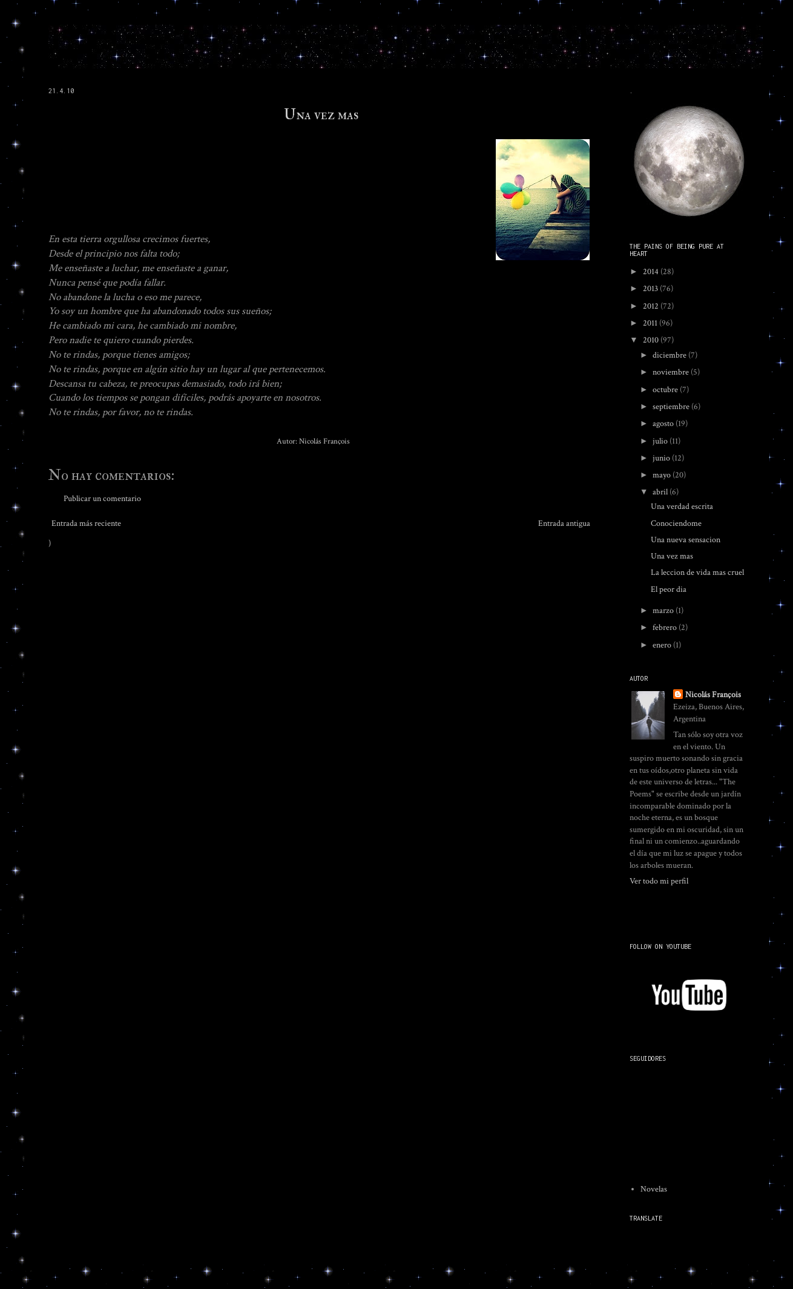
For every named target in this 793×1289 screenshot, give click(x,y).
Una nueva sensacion (685, 539)
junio (662, 458)
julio (661, 441)
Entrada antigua (564, 523)
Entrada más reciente (86, 523)
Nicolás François (713, 694)
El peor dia (668, 589)
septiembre (672, 406)
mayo (663, 475)
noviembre (672, 372)
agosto (664, 423)
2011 (651, 323)
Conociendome (676, 523)
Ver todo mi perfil (659, 881)
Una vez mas (321, 114)
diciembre (670, 355)
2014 (651, 271)
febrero (666, 627)
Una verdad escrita (682, 506)
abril (661, 492)
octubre (666, 389)
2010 (651, 340)
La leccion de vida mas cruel (697, 572)
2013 (651, 288)
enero (663, 645)
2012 (651, 306)
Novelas (653, 1189)
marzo (664, 610)
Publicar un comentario (102, 498)
